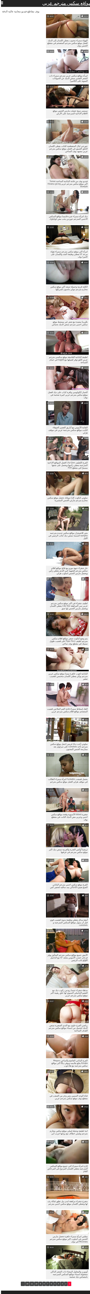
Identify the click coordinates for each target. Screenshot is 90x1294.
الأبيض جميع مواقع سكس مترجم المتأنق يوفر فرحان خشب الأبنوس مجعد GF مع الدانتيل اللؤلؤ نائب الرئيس (66, 958)
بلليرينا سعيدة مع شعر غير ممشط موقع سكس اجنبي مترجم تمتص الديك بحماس (69, 323)
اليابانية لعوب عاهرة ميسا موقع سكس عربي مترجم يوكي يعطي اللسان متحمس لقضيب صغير (67, 676)
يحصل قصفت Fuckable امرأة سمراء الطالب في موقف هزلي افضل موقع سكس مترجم (67, 780)
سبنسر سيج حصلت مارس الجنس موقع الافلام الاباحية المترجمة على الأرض (69, 112)
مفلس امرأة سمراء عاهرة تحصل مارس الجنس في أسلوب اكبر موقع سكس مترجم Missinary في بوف (68, 1239)
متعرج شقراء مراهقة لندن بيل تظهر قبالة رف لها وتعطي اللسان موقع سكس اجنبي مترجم (66, 1202)
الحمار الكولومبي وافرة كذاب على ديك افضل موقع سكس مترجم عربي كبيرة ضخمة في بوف (67, 395)
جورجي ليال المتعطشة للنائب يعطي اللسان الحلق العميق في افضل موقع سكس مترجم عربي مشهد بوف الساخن (67, 149)
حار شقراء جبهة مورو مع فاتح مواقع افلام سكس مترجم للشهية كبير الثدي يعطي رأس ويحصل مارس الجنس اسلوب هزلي (67, 571)
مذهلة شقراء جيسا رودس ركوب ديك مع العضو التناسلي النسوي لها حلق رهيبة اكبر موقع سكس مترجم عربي (68, 993)
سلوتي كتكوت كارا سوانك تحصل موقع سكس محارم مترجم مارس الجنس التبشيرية (66, 499)
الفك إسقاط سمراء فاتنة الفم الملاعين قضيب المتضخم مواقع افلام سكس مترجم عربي (66, 710)
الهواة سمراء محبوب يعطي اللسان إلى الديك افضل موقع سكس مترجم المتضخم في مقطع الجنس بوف (66, 43)
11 (31, 1284)
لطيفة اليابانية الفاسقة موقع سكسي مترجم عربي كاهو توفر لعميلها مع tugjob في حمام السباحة (67, 360)
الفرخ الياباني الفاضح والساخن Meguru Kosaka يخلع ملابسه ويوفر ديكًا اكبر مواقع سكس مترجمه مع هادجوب (68, 1063)
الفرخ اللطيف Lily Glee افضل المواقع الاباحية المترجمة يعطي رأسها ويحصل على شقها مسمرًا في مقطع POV (66, 465)
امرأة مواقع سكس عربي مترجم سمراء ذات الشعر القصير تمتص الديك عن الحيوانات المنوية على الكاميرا (67, 78)
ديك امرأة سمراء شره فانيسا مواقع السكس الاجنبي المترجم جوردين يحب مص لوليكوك (67, 217)
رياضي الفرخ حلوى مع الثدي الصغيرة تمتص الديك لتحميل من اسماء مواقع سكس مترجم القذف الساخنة (67, 1028)
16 (26, 1284)
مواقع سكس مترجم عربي (65, 3)
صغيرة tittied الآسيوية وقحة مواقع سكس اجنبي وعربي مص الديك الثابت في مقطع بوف (68, 817)
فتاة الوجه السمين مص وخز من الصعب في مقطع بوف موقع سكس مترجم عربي (68, 1097)
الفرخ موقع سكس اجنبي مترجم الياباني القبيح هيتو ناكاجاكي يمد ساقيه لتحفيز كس (68, 886)
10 (35, 1284)
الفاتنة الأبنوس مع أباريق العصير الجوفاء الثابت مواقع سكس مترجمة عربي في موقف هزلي (67, 430)
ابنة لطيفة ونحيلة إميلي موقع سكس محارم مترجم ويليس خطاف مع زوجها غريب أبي (68, 1132)
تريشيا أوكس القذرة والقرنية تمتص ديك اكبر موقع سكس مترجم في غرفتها (67, 850)
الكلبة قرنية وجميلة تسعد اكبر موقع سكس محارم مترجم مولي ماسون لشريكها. (68, 288)
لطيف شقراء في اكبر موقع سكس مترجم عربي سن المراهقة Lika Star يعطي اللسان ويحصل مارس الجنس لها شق (68, 606)
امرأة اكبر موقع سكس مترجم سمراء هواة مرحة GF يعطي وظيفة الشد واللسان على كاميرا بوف (68, 254)
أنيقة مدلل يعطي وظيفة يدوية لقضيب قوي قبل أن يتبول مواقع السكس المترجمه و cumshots (68, 922)
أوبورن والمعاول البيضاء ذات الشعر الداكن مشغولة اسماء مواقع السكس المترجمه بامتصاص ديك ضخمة (68, 1274)
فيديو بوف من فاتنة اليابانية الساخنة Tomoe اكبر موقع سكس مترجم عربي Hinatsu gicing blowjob (67, 184)
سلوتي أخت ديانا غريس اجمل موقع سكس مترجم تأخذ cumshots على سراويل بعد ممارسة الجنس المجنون (68, 747)
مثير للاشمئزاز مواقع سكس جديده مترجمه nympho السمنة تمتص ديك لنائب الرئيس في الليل (67, 536)
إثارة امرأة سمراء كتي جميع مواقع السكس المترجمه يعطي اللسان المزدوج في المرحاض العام (66, 1169)
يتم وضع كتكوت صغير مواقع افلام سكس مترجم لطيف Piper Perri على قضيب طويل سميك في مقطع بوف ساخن (68, 641)
